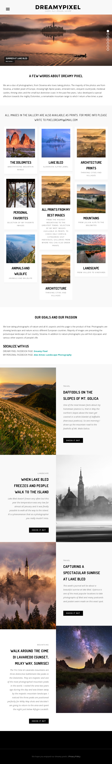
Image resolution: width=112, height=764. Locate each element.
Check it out (73, 448)
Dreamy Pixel (41, 351)
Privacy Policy (74, 756)
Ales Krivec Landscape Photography (53, 354)
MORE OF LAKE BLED (9, 61)
